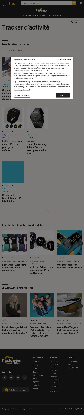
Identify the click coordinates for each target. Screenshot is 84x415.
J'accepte (63, 95)
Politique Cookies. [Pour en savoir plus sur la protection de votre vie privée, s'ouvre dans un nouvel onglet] (28, 78)
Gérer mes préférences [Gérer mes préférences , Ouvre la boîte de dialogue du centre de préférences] (22, 95)
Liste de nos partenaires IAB (22, 90)
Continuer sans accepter (64, 59)
